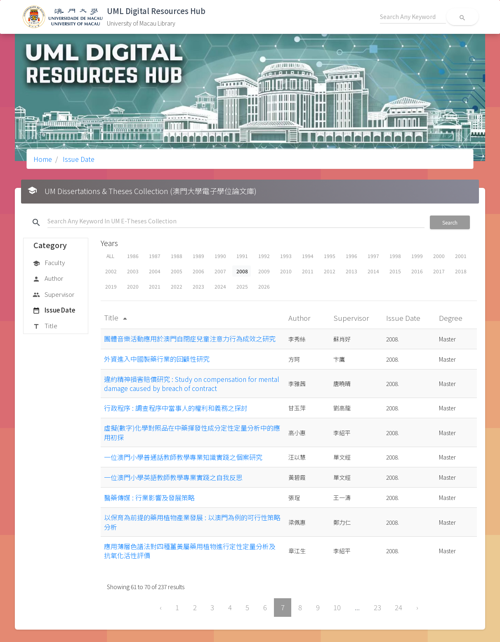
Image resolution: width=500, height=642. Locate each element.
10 (337, 607)
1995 (329, 255)
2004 (154, 271)
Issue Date (77, 159)
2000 (439, 255)
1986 (133, 255)
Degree (451, 318)
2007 (220, 271)
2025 (242, 286)
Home (42, 159)
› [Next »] (417, 607)
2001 (461, 255)
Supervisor (53, 294)
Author (48, 278)
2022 (176, 286)
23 (377, 607)
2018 (461, 271)
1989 (198, 255)
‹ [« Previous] (161, 607)
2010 (286, 271)
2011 (308, 271)
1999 (417, 255)
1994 (308, 255)
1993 (286, 255)
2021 (154, 286)
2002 (111, 271)
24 (398, 607)
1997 (373, 255)
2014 (373, 271)
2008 (242, 271)
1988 (176, 255)
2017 (439, 271)
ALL (110, 255)
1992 (264, 255)
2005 (176, 271)
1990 (220, 255)
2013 (351, 271)
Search (450, 222)
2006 (198, 271)
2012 (329, 271)
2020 (133, 286)
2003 (133, 271)
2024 (220, 286)
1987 (154, 255)
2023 (198, 286)
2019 (111, 286)
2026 (264, 286)
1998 (395, 255)
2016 (417, 271)
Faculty (49, 263)
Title (45, 326)
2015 (395, 271)
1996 (351, 255)
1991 (242, 255)
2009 (264, 271)
